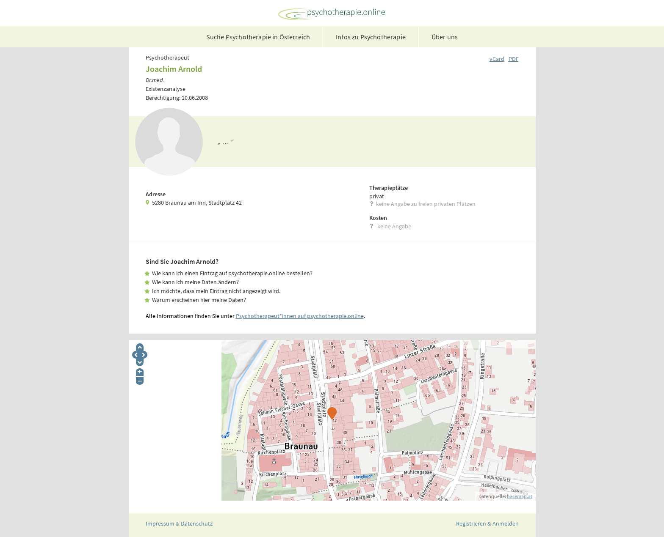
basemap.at (519, 496)
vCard (497, 59)
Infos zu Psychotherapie (371, 37)
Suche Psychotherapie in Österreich (258, 37)
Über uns (445, 37)
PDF (514, 59)
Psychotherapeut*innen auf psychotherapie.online (300, 316)
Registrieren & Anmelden (487, 523)
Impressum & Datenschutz (179, 523)
